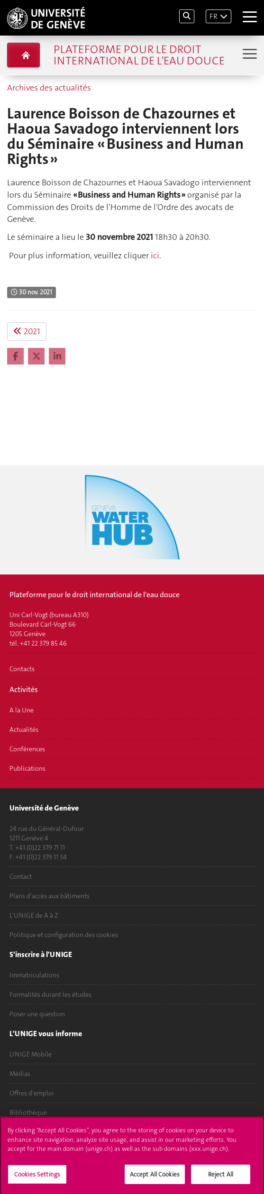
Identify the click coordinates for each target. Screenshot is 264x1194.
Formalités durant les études (50, 994)
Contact (20, 876)
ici (155, 255)
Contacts (22, 669)
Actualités (23, 729)
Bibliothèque (28, 1112)
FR (213, 16)
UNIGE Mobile (30, 1054)
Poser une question (37, 1014)
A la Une (21, 710)
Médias (19, 1073)
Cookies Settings (37, 1178)
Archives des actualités (49, 87)
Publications (27, 768)
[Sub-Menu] (248, 54)
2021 (26, 331)
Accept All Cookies (155, 1178)
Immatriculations (34, 975)
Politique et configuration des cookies (63, 934)
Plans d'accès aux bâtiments (49, 896)
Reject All (220, 1178)
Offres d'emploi (31, 1093)
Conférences (27, 749)
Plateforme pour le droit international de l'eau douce (139, 55)
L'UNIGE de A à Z (33, 915)
